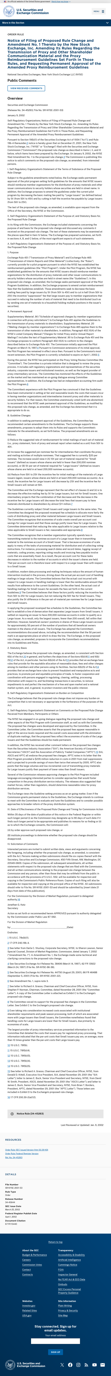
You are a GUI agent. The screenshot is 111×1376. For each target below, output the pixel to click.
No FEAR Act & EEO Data (71, 1279)
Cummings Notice (67, 1264)
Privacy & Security (68, 1310)
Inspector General (67, 1274)
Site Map (63, 1315)
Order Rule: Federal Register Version (21, 1153)
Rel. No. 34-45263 (13, 1157)
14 (97, 667)
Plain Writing (65, 1305)
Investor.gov (28, 1305)
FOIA (61, 1269)
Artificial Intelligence (69, 1259)
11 (89, 656)
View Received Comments (26, 88)
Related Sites (29, 1310)
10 (25, 656)
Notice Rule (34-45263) (30, 1113)
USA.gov (27, 1315)
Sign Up (55, 1352)
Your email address (55, 1335)
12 (11, 660)
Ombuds (62, 1284)
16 (19, 899)
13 (67, 660)
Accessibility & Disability (71, 1255)
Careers (26, 1259)
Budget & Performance (34, 1255)
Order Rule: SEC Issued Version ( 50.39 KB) (26, 1150)
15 (97, 752)
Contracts (27, 1274)
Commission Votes (32, 1264)
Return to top (55, 1242)
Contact (26, 1269)
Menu (99, 11)
